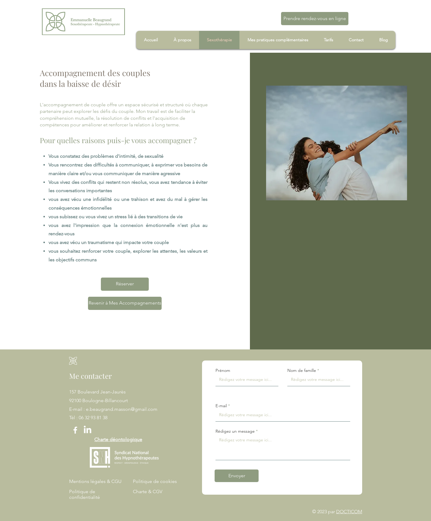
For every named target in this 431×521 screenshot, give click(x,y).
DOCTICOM (349, 511)
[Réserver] (125, 284)
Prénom (223, 370)
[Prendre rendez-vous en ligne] (314, 18)
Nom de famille (301, 370)
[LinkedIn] (87, 430)
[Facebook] (75, 430)
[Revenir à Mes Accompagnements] (125, 303)
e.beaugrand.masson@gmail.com (121, 409)
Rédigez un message (235, 431)
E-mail (221, 406)
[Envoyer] (237, 475)
